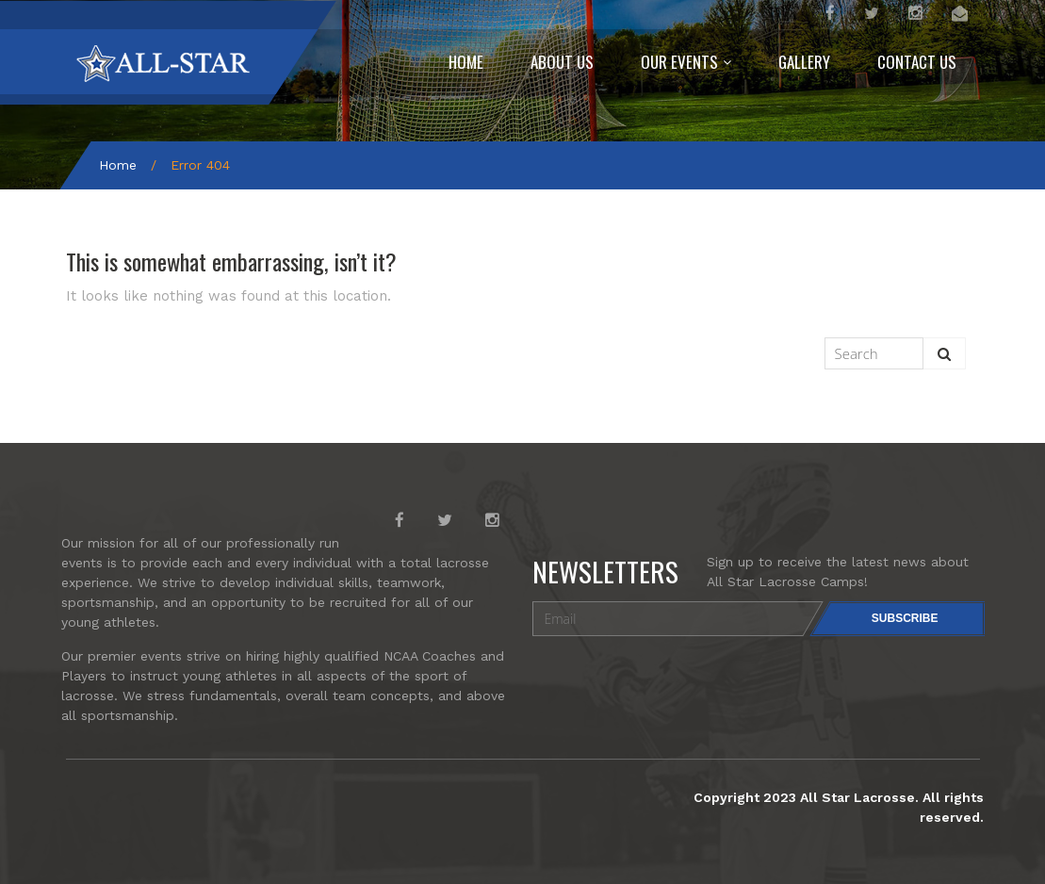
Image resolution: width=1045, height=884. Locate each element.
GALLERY (804, 62)
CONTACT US (916, 62)
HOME (466, 62)
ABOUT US (562, 62)
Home (118, 164)
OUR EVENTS (679, 62)
